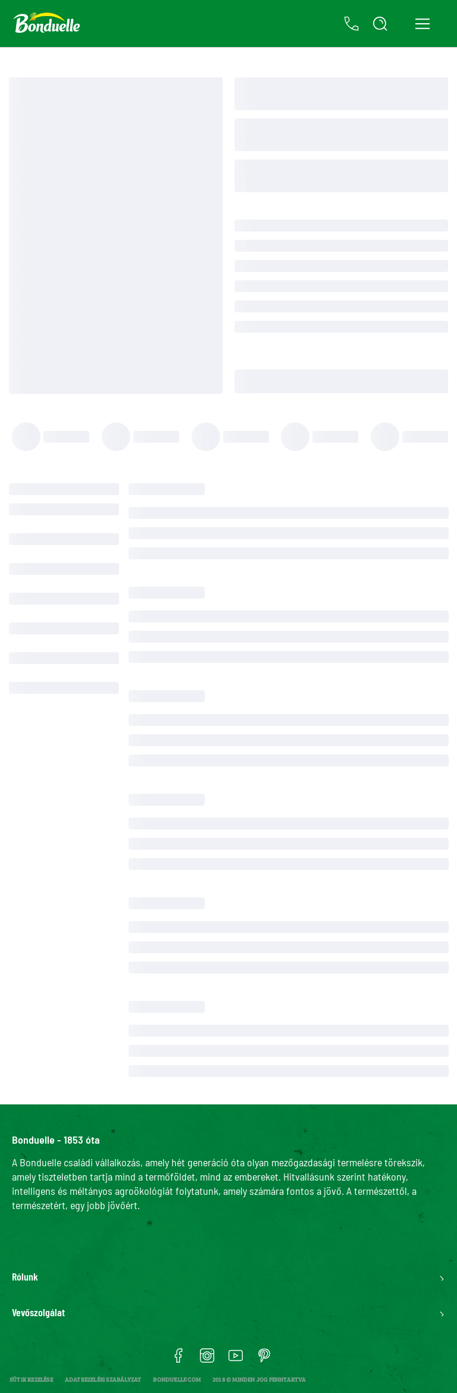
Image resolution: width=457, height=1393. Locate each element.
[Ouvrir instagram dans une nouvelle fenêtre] (207, 1359)
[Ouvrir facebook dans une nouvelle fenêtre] (178, 1359)
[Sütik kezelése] (31, 1379)
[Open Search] (380, 24)
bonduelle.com (177, 1379)
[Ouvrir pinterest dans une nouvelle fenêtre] (264, 1359)
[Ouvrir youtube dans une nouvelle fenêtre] (235, 1359)
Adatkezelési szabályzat (103, 1379)
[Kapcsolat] (352, 24)
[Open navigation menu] (422, 24)
